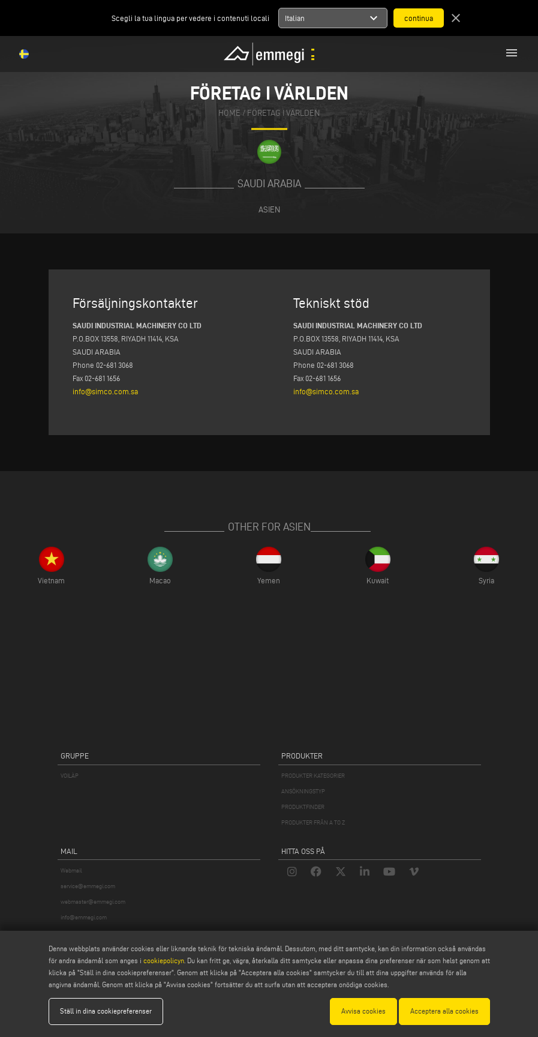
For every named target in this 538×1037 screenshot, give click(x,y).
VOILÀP (70, 775)
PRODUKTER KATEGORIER (313, 775)
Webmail (71, 870)
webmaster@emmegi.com (93, 901)
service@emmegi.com (88, 886)
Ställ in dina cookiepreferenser (106, 1011)
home (229, 113)
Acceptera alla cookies (444, 1011)
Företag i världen (283, 113)
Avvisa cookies (363, 1011)
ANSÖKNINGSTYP (303, 791)
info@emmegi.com (84, 917)
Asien (269, 209)
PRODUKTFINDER (302, 807)
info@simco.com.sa (105, 391)
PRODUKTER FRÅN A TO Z (313, 822)
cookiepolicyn (163, 960)
